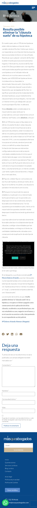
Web (3, 407)
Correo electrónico (9, 399)
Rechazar (15, 257)
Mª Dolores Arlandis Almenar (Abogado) (16, 322)
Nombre (5, 390)
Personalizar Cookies (22, 254)
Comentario (7, 365)
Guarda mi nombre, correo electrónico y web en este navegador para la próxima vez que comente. (18, 419)
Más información (14, 254)
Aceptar (22, 257)
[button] (33, 7)
